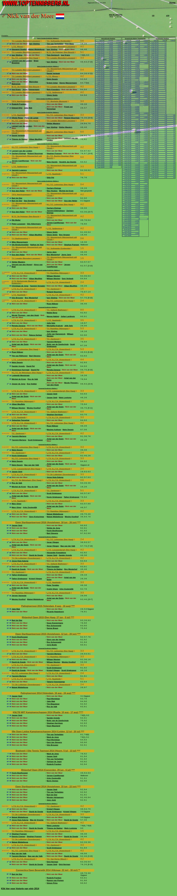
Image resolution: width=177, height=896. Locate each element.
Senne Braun (52, 628)
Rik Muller (16, 220)
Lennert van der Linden (22, 61)
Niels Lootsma (65, 398)
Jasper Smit (52, 394)
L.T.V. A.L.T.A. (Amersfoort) (23, 273)
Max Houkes (52, 191)
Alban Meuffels (35, 139)
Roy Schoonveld (54, 626)
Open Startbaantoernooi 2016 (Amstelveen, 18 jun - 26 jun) (46, 522)
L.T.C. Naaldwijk (19, 115)
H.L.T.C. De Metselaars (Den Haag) (27, 373)
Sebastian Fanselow (20, 420)
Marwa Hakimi (53, 316)
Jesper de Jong (18, 384)
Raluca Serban (35, 335)
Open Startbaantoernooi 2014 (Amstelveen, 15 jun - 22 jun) (46, 786)
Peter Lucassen (18, 224)
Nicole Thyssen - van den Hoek (25, 315)
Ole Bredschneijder (20, 245)
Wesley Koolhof (34, 408)
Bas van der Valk (31, 465)
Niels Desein (52, 79)
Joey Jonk (51, 800)
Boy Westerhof (53, 255)
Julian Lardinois (68, 316)
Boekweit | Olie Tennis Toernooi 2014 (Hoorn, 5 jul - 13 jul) (46, 751)
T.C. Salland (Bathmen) (57, 310)
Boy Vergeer (64, 235)
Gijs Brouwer (17, 298)
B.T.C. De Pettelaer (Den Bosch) (60, 52)
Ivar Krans (65, 55)
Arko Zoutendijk (30, 507)
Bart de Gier (17, 198)
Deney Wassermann (68, 83)
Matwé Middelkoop (36, 49)
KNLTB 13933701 (115, 15)
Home (172, 3)
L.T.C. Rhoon (17, 47)
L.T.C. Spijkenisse (54, 92)
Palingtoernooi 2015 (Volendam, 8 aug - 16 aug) (46, 606)
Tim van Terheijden (55, 44)
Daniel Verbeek (53, 73)
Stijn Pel (50, 177)
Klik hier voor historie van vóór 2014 (20, 888)
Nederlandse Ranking (162, 38)
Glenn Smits (52, 95)
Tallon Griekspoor (71, 497)
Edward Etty (17, 108)
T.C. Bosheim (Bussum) (57, 101)
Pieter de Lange (31, 118)
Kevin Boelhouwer (55, 531)
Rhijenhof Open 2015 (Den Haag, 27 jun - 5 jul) (46, 617)
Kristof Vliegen (35, 579)
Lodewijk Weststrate (21, 375)
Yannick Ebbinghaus (56, 211)
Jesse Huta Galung (55, 477)
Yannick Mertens (54, 342)
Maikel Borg (52, 313)
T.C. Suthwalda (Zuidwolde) (59, 41)
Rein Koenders (53, 89)
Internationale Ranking (108, 38)
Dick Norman (52, 862)
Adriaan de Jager (54, 762)
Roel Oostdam (53, 567)
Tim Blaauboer (53, 704)
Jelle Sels (51, 323)
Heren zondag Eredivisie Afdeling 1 (48, 181)
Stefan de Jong (53, 528)
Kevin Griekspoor (19, 456)
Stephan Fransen (54, 153)
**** (79, 522)
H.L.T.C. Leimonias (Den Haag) (25, 58)
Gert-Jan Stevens (54, 742)
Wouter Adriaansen (55, 797)
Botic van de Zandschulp (58, 344)
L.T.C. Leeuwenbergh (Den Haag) (26, 360)
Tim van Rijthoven (20, 356)
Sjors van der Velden (56, 640)
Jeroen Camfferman (20, 161)
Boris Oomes (52, 781)
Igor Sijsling (34, 44)
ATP (167, 16)
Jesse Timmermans (30, 89)
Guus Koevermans (55, 623)
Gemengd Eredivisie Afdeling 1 (47, 307)
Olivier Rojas (17, 118)
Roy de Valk (33, 379)
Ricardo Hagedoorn (55, 612)
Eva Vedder (32, 384)
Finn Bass (69, 44)
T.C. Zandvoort (53, 289)
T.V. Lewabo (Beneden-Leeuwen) (26, 41)
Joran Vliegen (53, 542)
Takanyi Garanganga (56, 682)
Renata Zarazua (18, 326)
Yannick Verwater (37, 286)
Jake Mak (28, 108)
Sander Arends (18, 366)
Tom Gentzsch (53, 55)
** (79, 870)
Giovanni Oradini (19, 49)
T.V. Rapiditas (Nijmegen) (58, 273)
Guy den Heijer (18, 191)
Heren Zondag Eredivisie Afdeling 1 (48, 38)
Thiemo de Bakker (20, 139)
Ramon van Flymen (55, 880)
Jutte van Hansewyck (56, 334)
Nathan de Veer (36, 245)
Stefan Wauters (53, 123)
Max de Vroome (36, 820)
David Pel (30, 366)
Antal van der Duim (20, 344)
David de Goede (36, 555)
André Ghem (52, 589)
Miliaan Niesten (53, 276)
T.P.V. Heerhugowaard (21, 101)
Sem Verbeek (67, 279)
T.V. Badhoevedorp (20, 238)
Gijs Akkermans (34, 224)
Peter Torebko (53, 585)
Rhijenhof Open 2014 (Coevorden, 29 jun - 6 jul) (46, 770)
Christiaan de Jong (20, 286)
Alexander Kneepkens (56, 553)
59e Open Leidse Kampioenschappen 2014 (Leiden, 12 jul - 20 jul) (46, 731)
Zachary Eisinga (19, 153)
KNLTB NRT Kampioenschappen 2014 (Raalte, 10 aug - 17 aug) (46, 712)
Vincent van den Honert (22, 265)
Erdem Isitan (52, 83)
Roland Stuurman (71, 118)
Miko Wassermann (20, 242)
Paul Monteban (53, 699)
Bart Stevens (35, 356)
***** (81, 712)
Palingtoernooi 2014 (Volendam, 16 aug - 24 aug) (46, 693)
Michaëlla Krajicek (55, 326)
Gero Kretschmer (36, 517)
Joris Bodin (52, 645)
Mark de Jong (53, 737)
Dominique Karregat (20, 370)
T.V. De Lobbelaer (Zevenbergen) (61, 474)
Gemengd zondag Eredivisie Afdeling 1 (48, 270)
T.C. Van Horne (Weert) (56, 859)
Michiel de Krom (66, 191)
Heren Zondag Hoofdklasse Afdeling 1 (48, 99)
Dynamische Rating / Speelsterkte (135, 38)
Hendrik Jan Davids (67, 162)
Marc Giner (16, 504)
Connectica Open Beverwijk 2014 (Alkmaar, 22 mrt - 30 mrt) (47, 870)
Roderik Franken (19, 104)
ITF (153, 16)
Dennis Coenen (18, 836)
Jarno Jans (51, 252)
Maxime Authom (54, 430)
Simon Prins (52, 883)
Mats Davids (52, 162)
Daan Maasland (53, 726)
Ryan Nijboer (52, 304)
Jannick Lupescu (19, 170)
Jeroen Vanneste (19, 596)
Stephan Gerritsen (55, 415)
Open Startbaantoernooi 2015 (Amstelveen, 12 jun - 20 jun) (46, 634)
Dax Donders (29, 201)
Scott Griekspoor (35, 440)
